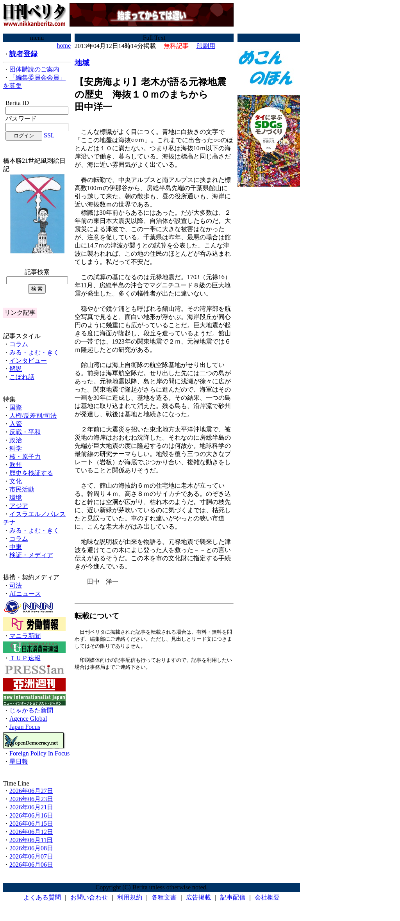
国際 (15, 407)
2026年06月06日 (31, 864)
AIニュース (25, 593)
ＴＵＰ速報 (25, 658)
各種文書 (164, 897)
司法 (15, 585)
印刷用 (205, 46)
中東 (15, 546)
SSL (49, 135)
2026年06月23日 (31, 799)
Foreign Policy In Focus (39, 753)
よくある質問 (42, 897)
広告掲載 (198, 897)
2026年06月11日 (31, 840)
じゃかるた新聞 (31, 710)
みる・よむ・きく (34, 352)
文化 (15, 481)
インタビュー (28, 360)
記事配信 (232, 897)
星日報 (18, 761)
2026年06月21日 (31, 807)
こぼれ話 (21, 377)
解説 (15, 368)
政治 (15, 440)
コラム (18, 344)
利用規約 (129, 897)
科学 (15, 448)
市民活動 (21, 489)
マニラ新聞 (25, 635)
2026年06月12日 (31, 831)
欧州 (15, 464)
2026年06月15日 (31, 823)
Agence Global (28, 718)
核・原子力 (25, 456)
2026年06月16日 (31, 815)
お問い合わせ (89, 897)
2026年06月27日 (31, 790)
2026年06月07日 (31, 856)
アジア (18, 505)
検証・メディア (31, 555)
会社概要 (267, 897)
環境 (15, 497)
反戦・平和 (25, 432)
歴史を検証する (31, 473)
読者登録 (23, 54)
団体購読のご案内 (34, 69)
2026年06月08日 (31, 848)
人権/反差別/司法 (33, 415)
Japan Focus (24, 726)
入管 (15, 423)
